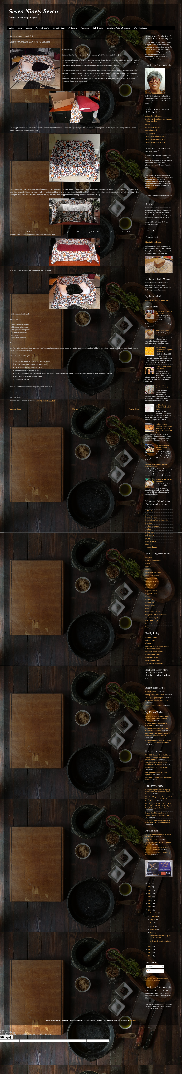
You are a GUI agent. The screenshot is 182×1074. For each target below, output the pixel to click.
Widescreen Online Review (155, 142)
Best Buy (148, 523)
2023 (150, 897)
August (153, 919)
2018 (150, 946)
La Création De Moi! (153, 127)
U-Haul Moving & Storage (155, 621)
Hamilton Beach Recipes (154, 651)
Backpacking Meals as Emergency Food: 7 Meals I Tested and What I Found (158, 792)
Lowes (147, 563)
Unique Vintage (151, 547)
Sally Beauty (98, 28)
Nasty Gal (149, 588)
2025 (150, 890)
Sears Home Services (153, 612)
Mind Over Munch (152, 576)
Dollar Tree (149, 532)
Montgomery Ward (152, 582)
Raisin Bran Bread (153, 242)
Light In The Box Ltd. (153, 560)
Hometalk (149, 557)
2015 (150, 956)
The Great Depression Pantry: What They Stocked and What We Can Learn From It (158, 799)
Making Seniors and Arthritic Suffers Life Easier (163, 407)
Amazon (148, 508)
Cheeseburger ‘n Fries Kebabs (156, 767)
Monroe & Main (151, 579)
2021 (150, 903)
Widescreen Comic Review (155, 139)
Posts (150, 967)
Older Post (134, 409)
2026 (150, 887)
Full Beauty (149, 535)
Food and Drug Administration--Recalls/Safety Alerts (157, 647)
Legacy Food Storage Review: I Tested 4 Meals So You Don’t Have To (157, 815)
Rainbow (148, 597)
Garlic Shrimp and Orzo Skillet (156, 701)
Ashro (11, 28)
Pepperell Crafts (42, 28)
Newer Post (15, 409)
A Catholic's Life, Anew (154, 116)
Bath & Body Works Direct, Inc (156, 520)
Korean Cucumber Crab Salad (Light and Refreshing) (156, 729)
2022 (150, 900)
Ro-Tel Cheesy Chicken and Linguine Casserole (164, 350)
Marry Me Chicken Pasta (154, 695)
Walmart (148, 624)
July (152, 923)
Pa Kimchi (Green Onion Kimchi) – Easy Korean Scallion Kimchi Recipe (158, 718)
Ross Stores (149, 603)
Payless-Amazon (151, 591)
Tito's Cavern (150, 133)
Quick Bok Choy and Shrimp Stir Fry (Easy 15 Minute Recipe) (157, 734)
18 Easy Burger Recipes (154, 698)
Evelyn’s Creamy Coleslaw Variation (162, 387)
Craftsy (148, 529)
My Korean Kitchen (152, 660)
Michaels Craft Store (153, 572)
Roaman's (85, 28)
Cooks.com (149, 643)
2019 (150, 910)
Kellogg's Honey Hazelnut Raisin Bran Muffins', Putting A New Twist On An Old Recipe (164, 428)
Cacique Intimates (152, 526)
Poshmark (73, 28)
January (153, 933)
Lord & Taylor (150, 541)
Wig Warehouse (140, 28)
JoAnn (29, 28)
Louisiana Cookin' (152, 657)
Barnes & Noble (151, 517)
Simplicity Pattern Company (118, 28)
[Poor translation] (9, 1037)
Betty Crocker (150, 640)
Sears (147, 609)
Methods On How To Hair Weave (163, 368)
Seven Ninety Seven (33, 11)
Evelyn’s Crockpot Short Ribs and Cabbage (162, 447)
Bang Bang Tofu (151, 840)
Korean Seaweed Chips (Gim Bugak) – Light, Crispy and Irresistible (158, 741)
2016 (150, 953)
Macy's (148, 544)
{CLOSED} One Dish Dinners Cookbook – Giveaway (156, 763)
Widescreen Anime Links (154, 136)
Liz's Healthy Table (152, 654)
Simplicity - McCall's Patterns (156, 615)
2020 (150, 907)
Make (147, 569)
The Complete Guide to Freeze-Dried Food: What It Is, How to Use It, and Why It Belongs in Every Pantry (158, 806)
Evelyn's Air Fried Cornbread (160, 941)
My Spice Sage (58, 28)
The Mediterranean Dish (154, 663)
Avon (20, 28)
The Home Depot (151, 618)
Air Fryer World (151, 637)
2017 (150, 949)
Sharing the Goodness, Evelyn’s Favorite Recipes (156, 465)
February (153, 929)
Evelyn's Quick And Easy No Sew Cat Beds (160, 937)
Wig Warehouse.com (152, 627)
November (154, 913)
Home (75, 409)
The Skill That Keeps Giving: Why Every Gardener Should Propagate (158, 821)
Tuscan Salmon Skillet (153, 706)
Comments (152, 971)
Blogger (133, 1020)
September (154, 916)
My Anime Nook (151, 130)
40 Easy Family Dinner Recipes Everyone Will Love (156, 849)
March (152, 926)
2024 (150, 893)
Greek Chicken (150, 692)
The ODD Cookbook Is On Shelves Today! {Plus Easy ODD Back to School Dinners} (158, 757)
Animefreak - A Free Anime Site (157, 300)
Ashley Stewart (150, 511)
